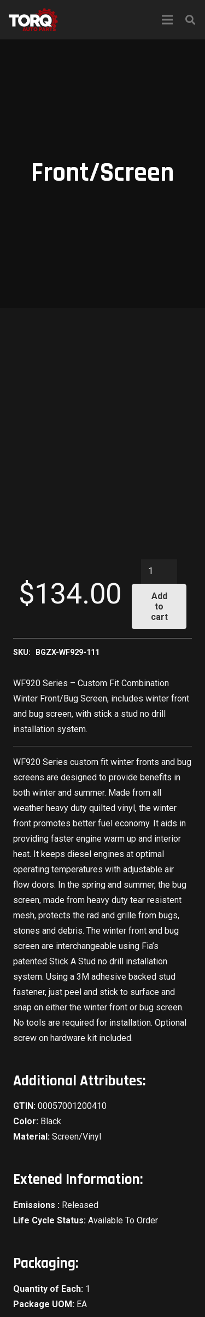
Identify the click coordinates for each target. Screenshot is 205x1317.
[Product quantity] (159, 571)
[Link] (33, 19)
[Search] (190, 19)
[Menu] (167, 19)
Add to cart (159, 606)
